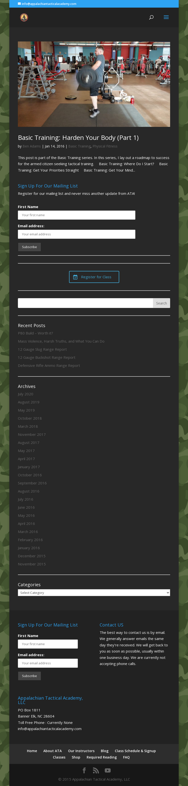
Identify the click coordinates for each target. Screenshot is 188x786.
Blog (104, 750)
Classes (59, 757)
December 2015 (32, 555)
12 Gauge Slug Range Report (42, 349)
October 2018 (30, 418)
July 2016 (25, 499)
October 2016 (30, 474)
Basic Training (79, 146)
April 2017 (26, 458)
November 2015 (32, 563)
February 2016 (30, 539)
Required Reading (102, 757)
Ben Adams (32, 146)
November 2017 (32, 434)
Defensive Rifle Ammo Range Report (49, 365)
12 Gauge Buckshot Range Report (46, 357)
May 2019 (26, 410)
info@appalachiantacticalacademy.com (50, 728)
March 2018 (28, 426)
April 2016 (26, 523)
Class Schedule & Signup (135, 750)
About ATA (52, 750)
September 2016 (32, 482)
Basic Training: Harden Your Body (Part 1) (78, 137)
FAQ (126, 757)
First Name (28, 206)
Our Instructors (81, 750)
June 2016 (26, 507)
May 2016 (26, 515)
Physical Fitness (105, 146)
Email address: (31, 225)
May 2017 (26, 450)
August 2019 (28, 402)
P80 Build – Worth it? (35, 333)
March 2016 (28, 531)
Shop (76, 757)
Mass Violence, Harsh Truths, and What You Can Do (61, 341)
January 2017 (29, 466)
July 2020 (25, 393)
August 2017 (28, 442)
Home (32, 750)
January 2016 (29, 547)
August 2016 (28, 491)
